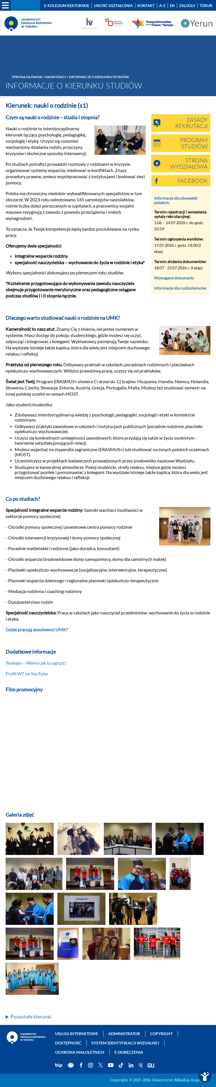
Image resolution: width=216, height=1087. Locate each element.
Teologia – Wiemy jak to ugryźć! (36, 662)
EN (172, 5)
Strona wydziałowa (189, 164)
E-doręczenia (128, 1052)
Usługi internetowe (76, 1033)
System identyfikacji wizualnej (125, 1042)
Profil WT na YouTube (27, 673)
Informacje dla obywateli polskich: (175, 200)
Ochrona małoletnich (79, 1052)
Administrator (124, 1033)
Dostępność (68, 1042)
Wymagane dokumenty (174, 277)
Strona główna (27, 77)
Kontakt (146, 5)
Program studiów (194, 143)
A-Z (162, 5)
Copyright (161, 1033)
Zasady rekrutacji (191, 123)
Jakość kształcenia (113, 5)
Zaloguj (187, 5)
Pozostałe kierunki (31, 1016)
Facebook (192, 181)
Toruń (206, 5)
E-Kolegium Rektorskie (66, 5)
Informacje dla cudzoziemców (180, 288)
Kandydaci (55, 77)
